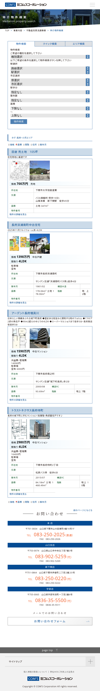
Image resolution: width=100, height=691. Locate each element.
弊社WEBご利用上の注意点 (62, 671)
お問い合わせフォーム (50, 621)
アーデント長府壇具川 (25, 313)
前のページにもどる (82, 510)
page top (50, 650)
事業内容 (17, 30)
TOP (7, 30)
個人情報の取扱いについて (35, 671)
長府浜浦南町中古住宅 (26, 225)
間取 (26, 144)
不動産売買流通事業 (36, 30)
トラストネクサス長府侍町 (27, 410)
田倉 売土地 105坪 (25, 152)
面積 (18, 144)
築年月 (42, 144)
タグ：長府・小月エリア (22, 137)
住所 (33, 144)
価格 (11, 144)
